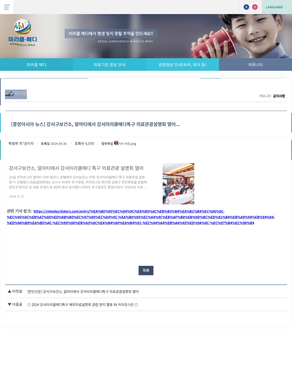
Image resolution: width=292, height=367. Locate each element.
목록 (146, 293)
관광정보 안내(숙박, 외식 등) (183, 65)
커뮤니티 (255, 65)
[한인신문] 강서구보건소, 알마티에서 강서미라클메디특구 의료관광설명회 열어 (103, 317)
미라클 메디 (36, 65)
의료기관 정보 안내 (110, 65)
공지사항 (210, 86)
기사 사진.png (136, 155)
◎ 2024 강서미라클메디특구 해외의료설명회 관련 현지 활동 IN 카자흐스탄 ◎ (102, 330)
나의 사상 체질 (268, 86)
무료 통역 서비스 (237, 86)
